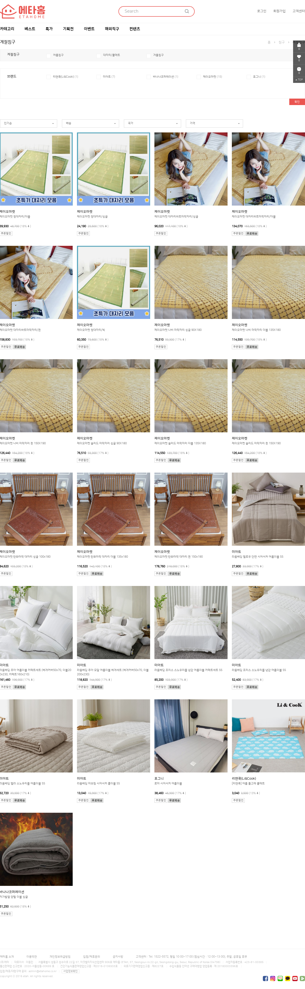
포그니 (259, 76)
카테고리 (7, 29)
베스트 (30, 29)
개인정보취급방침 (60, 956)
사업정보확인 (70, 971)
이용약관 (31, 956)
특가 (49, 29)
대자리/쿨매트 (111, 55)
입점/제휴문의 (91, 956)
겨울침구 (158, 55)
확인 (297, 101)
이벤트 (89, 29)
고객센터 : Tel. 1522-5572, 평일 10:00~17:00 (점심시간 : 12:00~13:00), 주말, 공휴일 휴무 (191, 956)
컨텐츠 (134, 29)
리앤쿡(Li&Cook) (65, 76)
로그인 (261, 11)
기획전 (68, 29)
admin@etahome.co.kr (42, 971)
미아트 (109, 76)
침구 (282, 42)
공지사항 (118, 956)
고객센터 (299, 11)
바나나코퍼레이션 (165, 76)
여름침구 (58, 55)
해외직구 (112, 29)
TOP (299, 79)
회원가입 (279, 11)
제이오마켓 (212, 76)
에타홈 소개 (7, 956)
